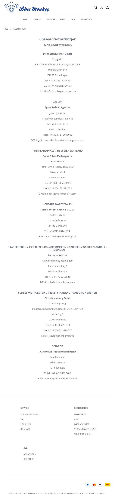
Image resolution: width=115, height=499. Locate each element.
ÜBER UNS (26, 424)
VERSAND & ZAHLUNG (85, 429)
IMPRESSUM (80, 414)
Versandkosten (50, 493)
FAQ (23, 419)
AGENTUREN (30, 454)
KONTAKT (25, 429)
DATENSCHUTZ (81, 424)
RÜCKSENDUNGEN (30, 414)
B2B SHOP (29, 459)
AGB (76, 419)
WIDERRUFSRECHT (83, 433)
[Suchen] (96, 7)
